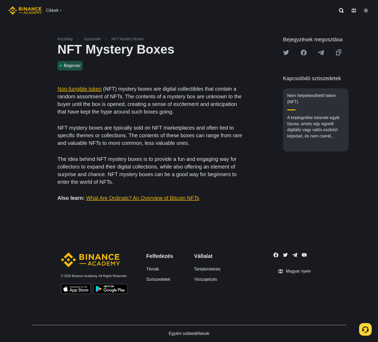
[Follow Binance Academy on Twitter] (285, 255)
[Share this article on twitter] (286, 52)
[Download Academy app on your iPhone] (76, 289)
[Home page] (25, 10)
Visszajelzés (205, 279)
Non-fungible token (79, 89)
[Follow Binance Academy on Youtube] (304, 255)
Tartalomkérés (207, 269)
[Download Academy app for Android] (110, 289)
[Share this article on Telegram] (321, 52)
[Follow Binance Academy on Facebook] (276, 255)
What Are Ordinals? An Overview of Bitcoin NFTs (142, 198)
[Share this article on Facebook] (304, 52)
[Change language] (354, 10)
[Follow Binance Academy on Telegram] (294, 255)
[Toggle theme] (366, 10)
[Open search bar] (339, 10)
